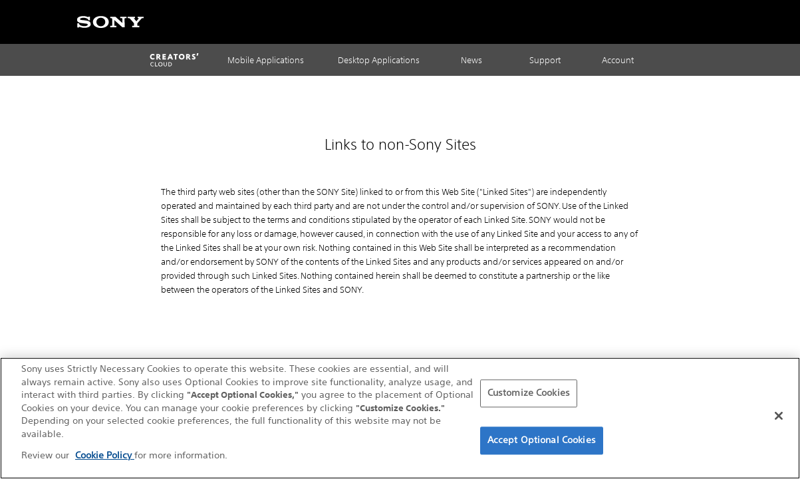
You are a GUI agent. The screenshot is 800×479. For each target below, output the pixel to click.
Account (618, 60)
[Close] (778, 417)
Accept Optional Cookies (541, 441)
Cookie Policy (104, 456)
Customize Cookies (528, 394)
